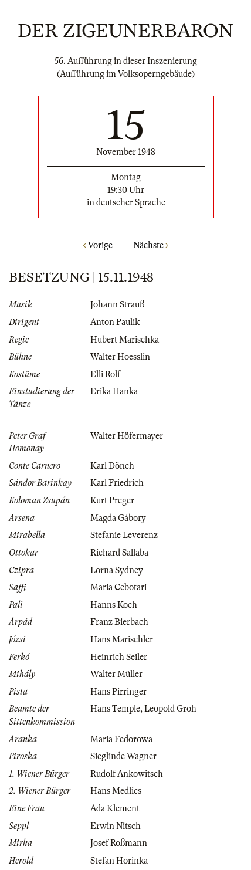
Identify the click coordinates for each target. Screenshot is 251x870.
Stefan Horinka (119, 860)
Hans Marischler (121, 639)
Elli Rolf (105, 374)
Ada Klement (115, 808)
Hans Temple (115, 708)
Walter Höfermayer (126, 436)
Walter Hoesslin (120, 356)
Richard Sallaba (119, 552)
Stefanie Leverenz (124, 535)
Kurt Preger (112, 500)
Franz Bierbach (119, 622)
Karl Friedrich (117, 483)
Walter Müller (116, 674)
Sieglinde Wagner (123, 756)
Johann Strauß (117, 304)
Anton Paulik (115, 322)
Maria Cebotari (118, 587)
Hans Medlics (115, 790)
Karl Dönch (112, 465)
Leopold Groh (170, 708)
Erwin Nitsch (115, 826)
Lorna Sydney (116, 570)
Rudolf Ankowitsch (126, 773)
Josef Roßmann (118, 843)
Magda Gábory (118, 518)
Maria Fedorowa (121, 739)
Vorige (98, 245)
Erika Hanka (114, 391)
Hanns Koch (113, 605)
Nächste (150, 245)
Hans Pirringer (118, 691)
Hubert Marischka (124, 339)
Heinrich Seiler (118, 657)
